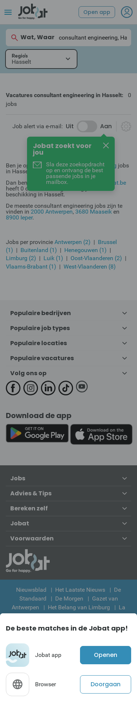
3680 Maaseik (93, 211)
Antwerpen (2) (72, 242)
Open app (96, 12)
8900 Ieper (19, 217)
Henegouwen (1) (85, 250)
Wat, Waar (32, 37)
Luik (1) (53, 258)
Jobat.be (114, 182)
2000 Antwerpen (52, 211)
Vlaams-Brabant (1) (31, 266)
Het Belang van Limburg (79, 607)
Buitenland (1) (38, 250)
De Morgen (69, 598)
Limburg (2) (21, 258)
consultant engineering (87, 165)
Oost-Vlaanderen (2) (96, 258)
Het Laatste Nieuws (80, 589)
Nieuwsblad (31, 589)
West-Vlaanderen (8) (90, 266)
